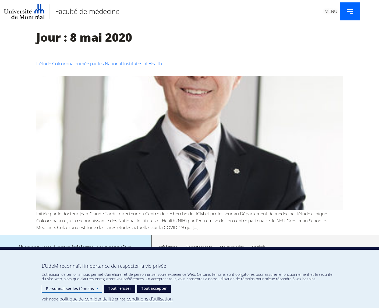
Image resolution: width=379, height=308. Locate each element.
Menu (330, 11)
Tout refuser (119, 288)
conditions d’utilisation (150, 299)
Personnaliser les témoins (72, 288)
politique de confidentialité (86, 299)
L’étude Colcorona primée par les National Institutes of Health (99, 63)
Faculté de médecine (87, 11)
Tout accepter (154, 288)
